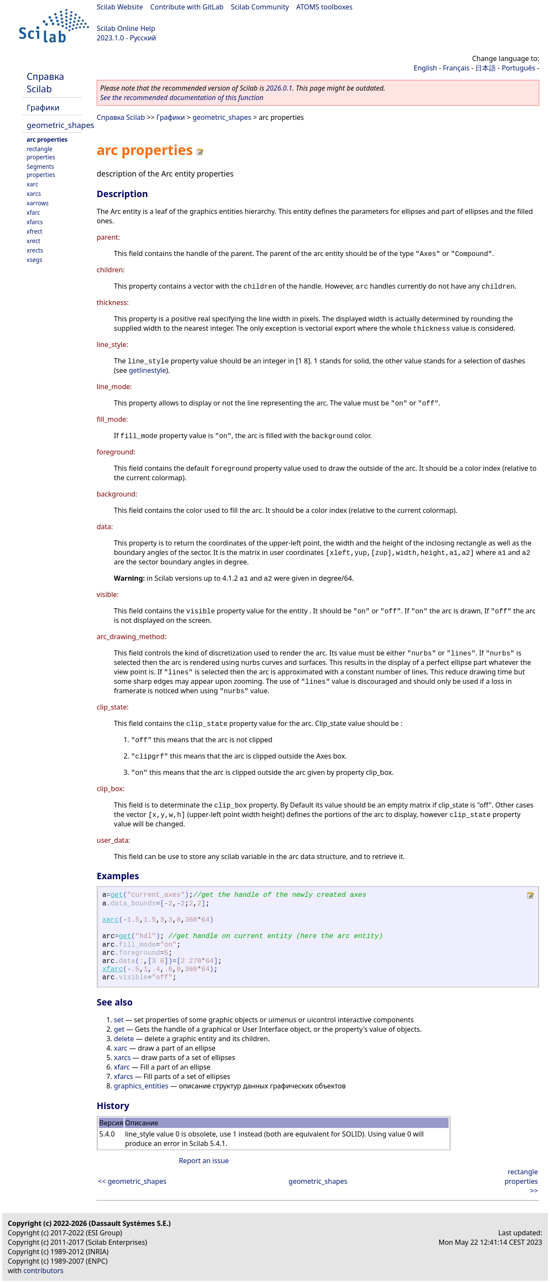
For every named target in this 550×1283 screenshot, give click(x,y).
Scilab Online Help (126, 28)
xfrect (34, 231)
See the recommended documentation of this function (181, 97)
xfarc (33, 212)
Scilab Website (120, 7)
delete (124, 1038)
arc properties (47, 139)
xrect (33, 241)
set (118, 1019)
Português (518, 68)
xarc (32, 184)
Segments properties (41, 170)
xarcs (34, 193)
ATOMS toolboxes (324, 7)
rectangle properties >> (521, 1181)
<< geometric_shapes (132, 1181)
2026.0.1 (279, 88)
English (425, 68)
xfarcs (35, 222)
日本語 (485, 68)
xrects (35, 250)
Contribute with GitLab (186, 7)
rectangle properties (41, 153)
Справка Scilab (45, 82)
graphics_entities (141, 1086)
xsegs (34, 260)
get (116, 895)
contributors (44, 1270)
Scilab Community (260, 7)
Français (456, 68)
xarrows (38, 203)
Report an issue (204, 1160)
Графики (43, 107)
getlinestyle (147, 370)
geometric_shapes (60, 124)
